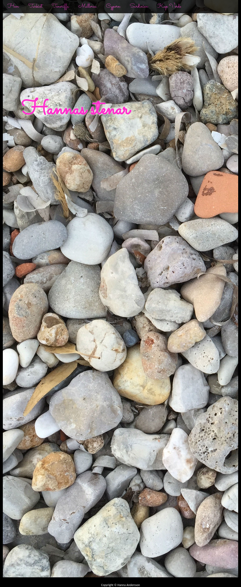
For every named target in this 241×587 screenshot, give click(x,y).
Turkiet (35, 6)
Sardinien (139, 6)
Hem (13, 6)
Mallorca (87, 6)
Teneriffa (60, 6)
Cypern (113, 6)
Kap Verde (169, 6)
